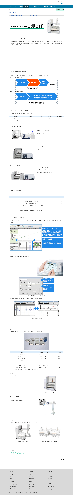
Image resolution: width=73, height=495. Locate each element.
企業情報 (50, 471)
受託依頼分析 (31, 479)
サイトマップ (51, 489)
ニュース (12, 474)
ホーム (10, 6)
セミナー (30, 488)
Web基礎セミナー (32, 478)
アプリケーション (17, 9)
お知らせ (11, 478)
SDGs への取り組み (51, 476)
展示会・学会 (31, 486)
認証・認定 (50, 478)
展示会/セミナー (32, 484)
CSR (49, 474)
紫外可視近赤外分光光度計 (15, 452)
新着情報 (11, 476)
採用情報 (46, 6)
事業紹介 (49, 479)
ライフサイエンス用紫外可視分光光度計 (18, 453)
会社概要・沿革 (51, 473)
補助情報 (30, 481)
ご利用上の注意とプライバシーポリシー (16, 492)
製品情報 (12, 481)
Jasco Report (31, 476)
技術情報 (12, 9)
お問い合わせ (52, 6)
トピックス (24, 9)
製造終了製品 (12, 488)
